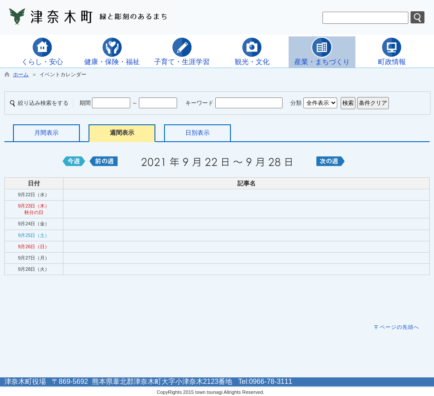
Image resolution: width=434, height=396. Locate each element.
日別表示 (197, 132)
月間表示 (46, 132)
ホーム (21, 74)
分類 (296, 103)
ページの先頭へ (399, 327)
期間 (85, 103)
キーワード (199, 103)
